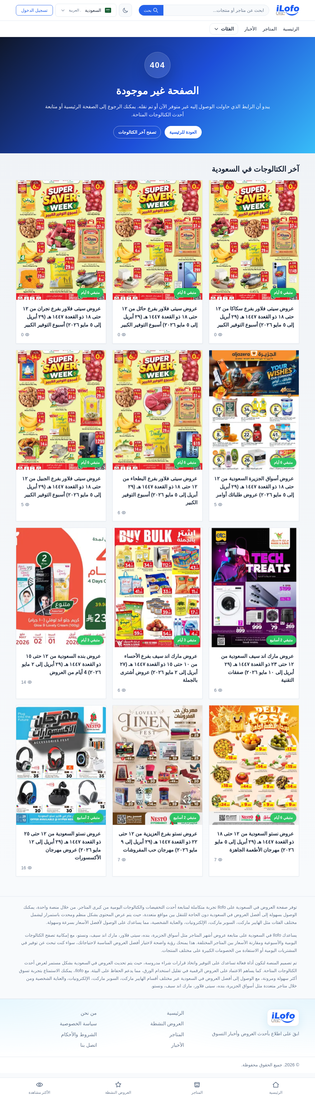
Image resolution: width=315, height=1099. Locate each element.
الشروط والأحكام (78, 1034)
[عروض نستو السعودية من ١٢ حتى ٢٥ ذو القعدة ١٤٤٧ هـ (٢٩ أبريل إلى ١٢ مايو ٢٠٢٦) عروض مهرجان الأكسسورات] (61, 768)
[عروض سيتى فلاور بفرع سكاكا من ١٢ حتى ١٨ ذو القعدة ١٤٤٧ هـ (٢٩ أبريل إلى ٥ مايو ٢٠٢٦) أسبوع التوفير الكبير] (254, 240)
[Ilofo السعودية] (283, 1017)
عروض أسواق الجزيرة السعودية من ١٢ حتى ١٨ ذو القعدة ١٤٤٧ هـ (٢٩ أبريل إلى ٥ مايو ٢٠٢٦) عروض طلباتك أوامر (254, 489)
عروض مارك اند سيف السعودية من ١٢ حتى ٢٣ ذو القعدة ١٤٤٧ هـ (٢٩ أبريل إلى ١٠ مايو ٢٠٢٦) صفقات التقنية (257, 671)
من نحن (88, 1013)
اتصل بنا (88, 1045)
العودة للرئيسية (183, 132)
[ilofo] (287, 10)
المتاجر (270, 28)
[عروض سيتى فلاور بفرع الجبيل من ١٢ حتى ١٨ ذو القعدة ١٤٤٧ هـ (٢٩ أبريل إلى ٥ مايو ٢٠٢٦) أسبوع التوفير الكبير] (61, 413)
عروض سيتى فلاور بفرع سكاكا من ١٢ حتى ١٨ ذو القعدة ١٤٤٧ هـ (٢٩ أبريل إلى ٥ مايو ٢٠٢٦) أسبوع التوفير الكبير (254, 316)
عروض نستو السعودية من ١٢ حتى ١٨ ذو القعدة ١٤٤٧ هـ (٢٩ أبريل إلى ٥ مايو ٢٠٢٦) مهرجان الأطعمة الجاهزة (254, 845)
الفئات (223, 28)
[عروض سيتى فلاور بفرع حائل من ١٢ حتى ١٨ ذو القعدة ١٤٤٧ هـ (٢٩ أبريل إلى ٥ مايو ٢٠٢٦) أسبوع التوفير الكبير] (157, 240)
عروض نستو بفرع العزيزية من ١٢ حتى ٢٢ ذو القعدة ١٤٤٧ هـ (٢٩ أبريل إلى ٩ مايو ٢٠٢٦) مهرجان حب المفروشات (157, 845)
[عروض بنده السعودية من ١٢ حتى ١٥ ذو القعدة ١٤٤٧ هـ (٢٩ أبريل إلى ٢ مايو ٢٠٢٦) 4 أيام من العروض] (61, 591)
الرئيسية (291, 28)
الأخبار (250, 28)
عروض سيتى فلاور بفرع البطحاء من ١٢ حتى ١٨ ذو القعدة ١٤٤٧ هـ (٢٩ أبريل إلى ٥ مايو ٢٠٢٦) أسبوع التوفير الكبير (159, 493)
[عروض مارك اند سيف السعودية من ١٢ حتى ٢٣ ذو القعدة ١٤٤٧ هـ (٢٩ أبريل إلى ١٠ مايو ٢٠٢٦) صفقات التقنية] (254, 591)
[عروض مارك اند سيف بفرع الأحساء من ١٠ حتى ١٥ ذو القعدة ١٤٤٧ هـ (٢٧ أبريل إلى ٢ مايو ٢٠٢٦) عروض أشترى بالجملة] (157, 591)
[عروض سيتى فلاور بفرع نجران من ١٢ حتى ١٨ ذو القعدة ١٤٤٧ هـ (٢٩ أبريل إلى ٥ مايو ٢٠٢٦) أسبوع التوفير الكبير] (61, 240)
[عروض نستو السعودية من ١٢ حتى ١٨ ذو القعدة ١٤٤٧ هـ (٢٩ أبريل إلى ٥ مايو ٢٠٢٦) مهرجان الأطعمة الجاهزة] (254, 768)
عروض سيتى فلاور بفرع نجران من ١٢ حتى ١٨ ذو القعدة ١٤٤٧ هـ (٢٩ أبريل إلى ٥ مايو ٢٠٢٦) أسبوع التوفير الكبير (61, 316)
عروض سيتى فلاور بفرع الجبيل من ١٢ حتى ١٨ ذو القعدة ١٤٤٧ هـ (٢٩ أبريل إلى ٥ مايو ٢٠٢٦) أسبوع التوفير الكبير (61, 489)
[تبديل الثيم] (125, 10)
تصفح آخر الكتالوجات (137, 132)
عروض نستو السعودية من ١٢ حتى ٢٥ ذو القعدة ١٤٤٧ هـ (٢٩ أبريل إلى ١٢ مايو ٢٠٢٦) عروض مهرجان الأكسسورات (62, 849)
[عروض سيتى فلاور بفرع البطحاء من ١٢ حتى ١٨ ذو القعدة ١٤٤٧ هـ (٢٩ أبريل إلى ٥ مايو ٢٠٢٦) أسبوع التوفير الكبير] (157, 413)
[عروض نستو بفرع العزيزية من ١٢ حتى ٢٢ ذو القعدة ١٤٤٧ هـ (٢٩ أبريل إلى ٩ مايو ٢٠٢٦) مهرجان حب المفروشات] (157, 768)
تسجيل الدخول (34, 10)
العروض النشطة (167, 1023)
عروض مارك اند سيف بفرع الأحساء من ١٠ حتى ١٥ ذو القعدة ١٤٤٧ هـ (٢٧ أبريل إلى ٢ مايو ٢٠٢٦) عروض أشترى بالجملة (158, 671)
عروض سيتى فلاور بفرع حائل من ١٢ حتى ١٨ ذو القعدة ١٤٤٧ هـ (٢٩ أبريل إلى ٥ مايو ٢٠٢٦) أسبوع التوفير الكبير (159, 316)
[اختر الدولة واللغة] (85, 10)
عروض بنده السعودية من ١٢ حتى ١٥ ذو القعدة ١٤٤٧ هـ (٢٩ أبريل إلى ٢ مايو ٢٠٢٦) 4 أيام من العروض (61, 667)
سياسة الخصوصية (78, 1023)
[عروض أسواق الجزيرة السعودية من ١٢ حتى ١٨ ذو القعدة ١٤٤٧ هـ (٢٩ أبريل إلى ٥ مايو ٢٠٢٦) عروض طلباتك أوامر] (254, 413)
